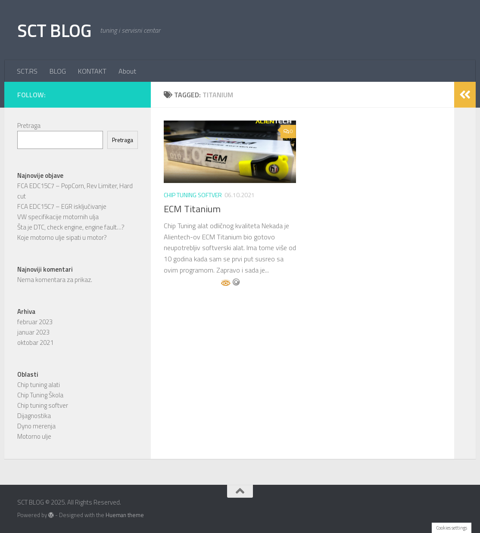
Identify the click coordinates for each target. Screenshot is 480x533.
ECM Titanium (192, 208)
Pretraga (29, 125)
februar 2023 (35, 322)
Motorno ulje (34, 436)
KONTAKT (92, 71)
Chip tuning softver (193, 194)
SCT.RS (27, 71)
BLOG (58, 71)
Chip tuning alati (38, 385)
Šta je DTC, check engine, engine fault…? (71, 227)
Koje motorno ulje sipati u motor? (62, 237)
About (127, 71)
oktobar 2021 (35, 342)
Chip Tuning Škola (40, 395)
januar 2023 (33, 332)
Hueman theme (125, 515)
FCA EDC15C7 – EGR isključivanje (61, 206)
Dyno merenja (36, 426)
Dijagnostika (34, 416)
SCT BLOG (54, 30)
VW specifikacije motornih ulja (58, 217)
